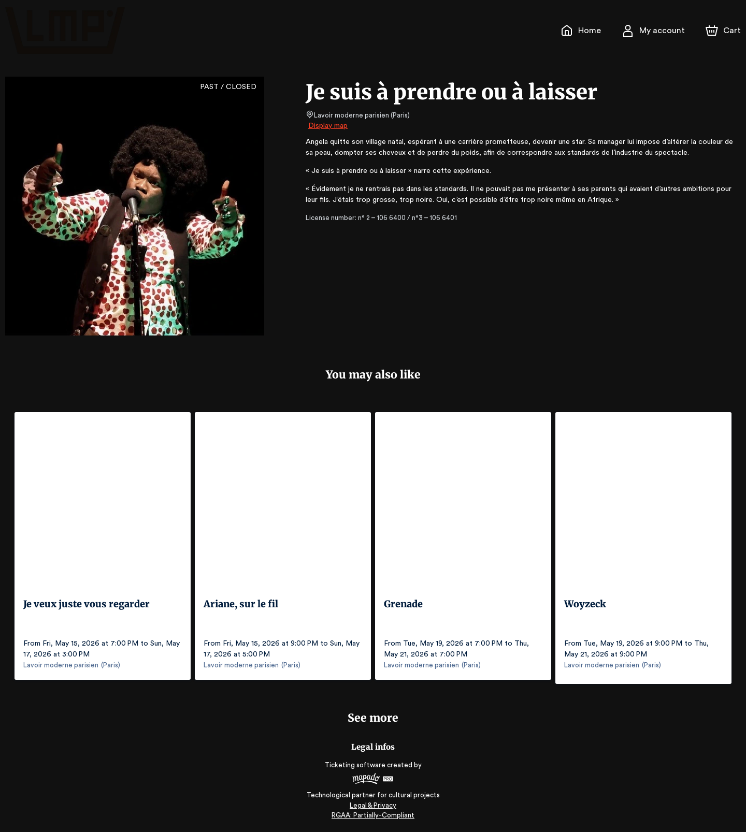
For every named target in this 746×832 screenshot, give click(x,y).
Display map (328, 126)
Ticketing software (356, 761)
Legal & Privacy (373, 801)
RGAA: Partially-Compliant (372, 811)
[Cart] (724, 30)
